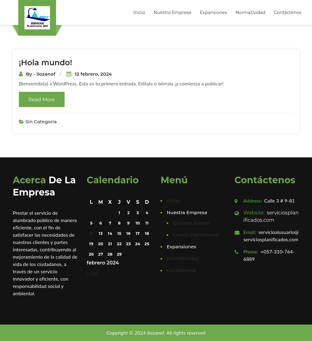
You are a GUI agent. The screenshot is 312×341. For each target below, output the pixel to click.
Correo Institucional (196, 235)
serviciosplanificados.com (271, 216)
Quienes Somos (191, 223)
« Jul (92, 274)
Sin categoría (41, 121)
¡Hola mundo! (45, 62)
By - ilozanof (41, 74)
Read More (41, 99)
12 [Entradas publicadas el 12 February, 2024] (91, 233)
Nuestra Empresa (172, 12)
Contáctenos (287, 12)
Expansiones (213, 12)
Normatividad (250, 12)
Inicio (139, 12)
